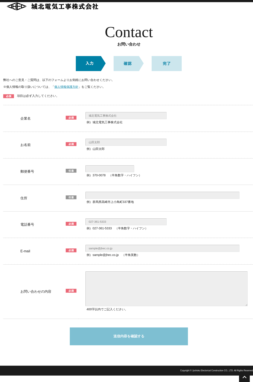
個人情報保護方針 (66, 86)
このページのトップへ (244, 377)
